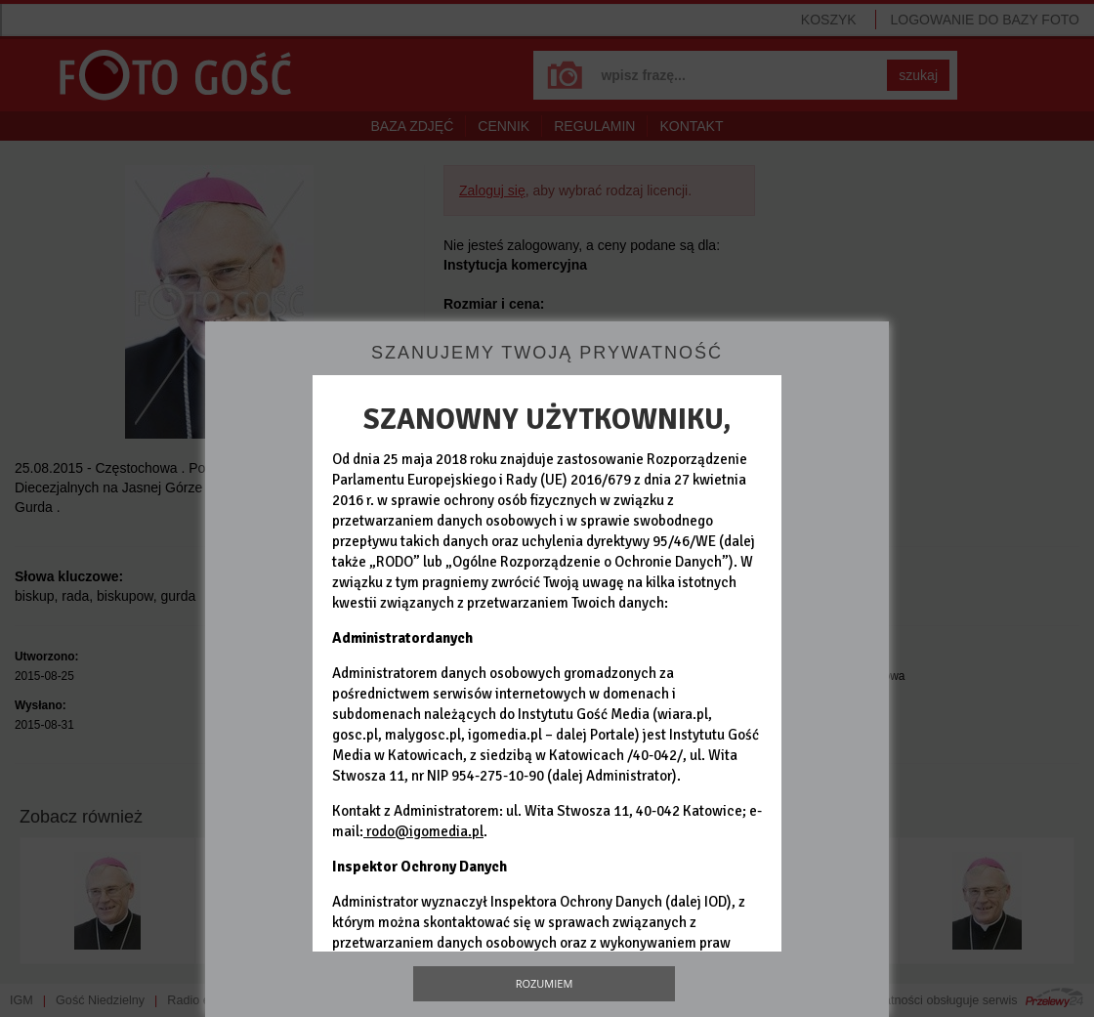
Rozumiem (544, 983)
